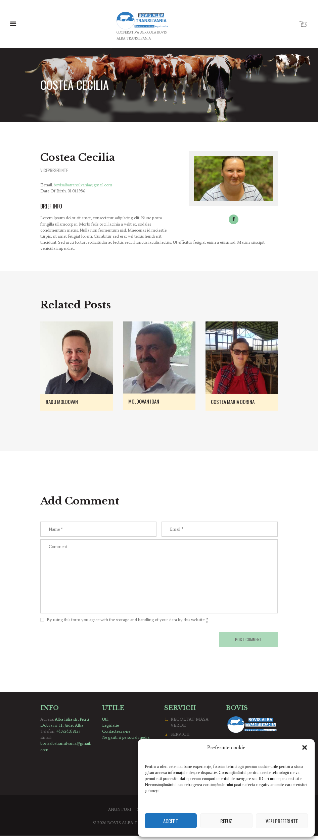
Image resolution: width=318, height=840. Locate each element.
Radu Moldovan (64, 402)
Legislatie (110, 729)
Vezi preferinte (282, 821)
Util (105, 723)
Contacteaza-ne (116, 735)
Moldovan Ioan (145, 402)
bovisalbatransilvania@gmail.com (84, 185)
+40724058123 (69, 735)
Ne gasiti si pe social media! (126, 741)
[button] (304, 747)
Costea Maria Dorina (235, 402)
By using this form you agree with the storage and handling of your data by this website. (127, 623)
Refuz (226, 821)
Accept (170, 821)
